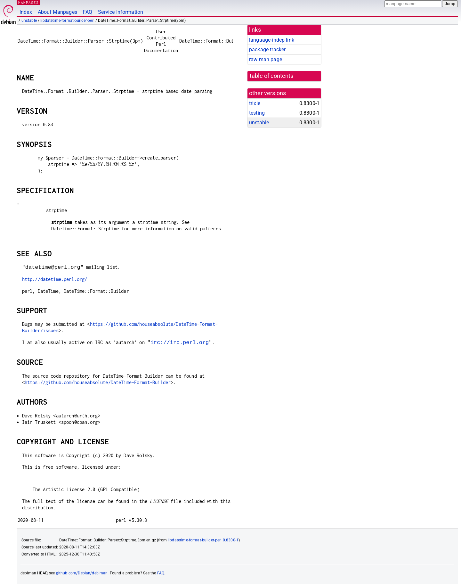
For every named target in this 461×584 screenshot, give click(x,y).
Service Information (120, 12)
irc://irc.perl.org (179, 342)
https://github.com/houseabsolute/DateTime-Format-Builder (98, 382)
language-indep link (271, 40)
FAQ (87, 12)
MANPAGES (28, 2)
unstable (29, 20)
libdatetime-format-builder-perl (67, 20)
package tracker (267, 49)
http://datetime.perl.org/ (54, 279)
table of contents (272, 76)
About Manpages (57, 12)
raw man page (265, 59)
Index (26, 12)
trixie (254, 103)
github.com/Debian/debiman (82, 573)
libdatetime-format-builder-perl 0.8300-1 (203, 540)
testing (257, 113)
